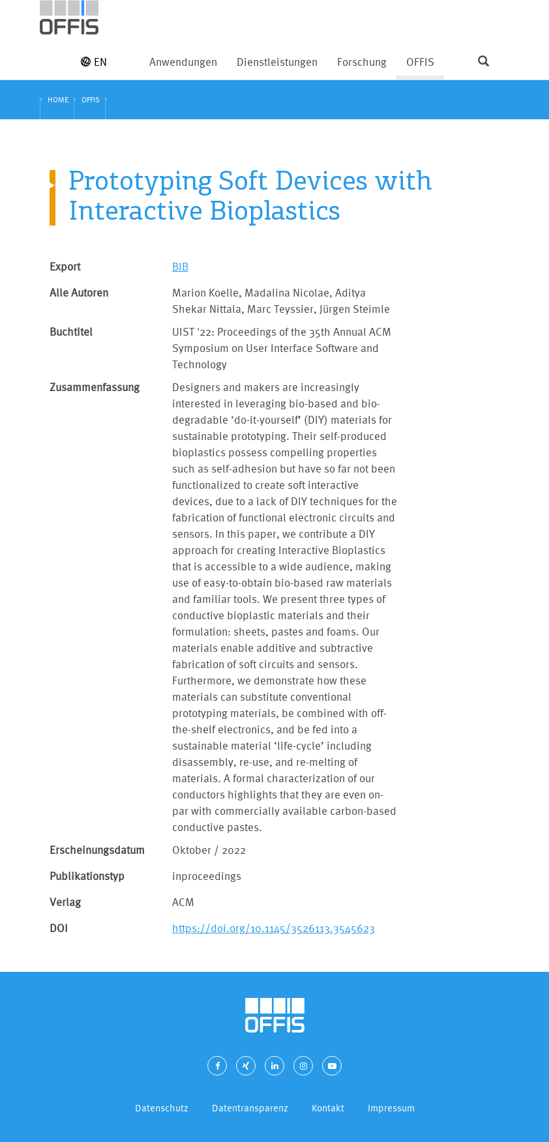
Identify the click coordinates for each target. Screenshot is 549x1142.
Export (65, 266)
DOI (59, 928)
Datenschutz (161, 1107)
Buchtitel (71, 331)
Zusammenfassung (95, 387)
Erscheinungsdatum (97, 849)
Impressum (391, 1107)
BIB (180, 266)
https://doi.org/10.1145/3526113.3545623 (273, 928)
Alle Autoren (79, 292)
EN (94, 61)
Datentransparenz (250, 1107)
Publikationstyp (87, 876)
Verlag (65, 902)
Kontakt (328, 1107)
